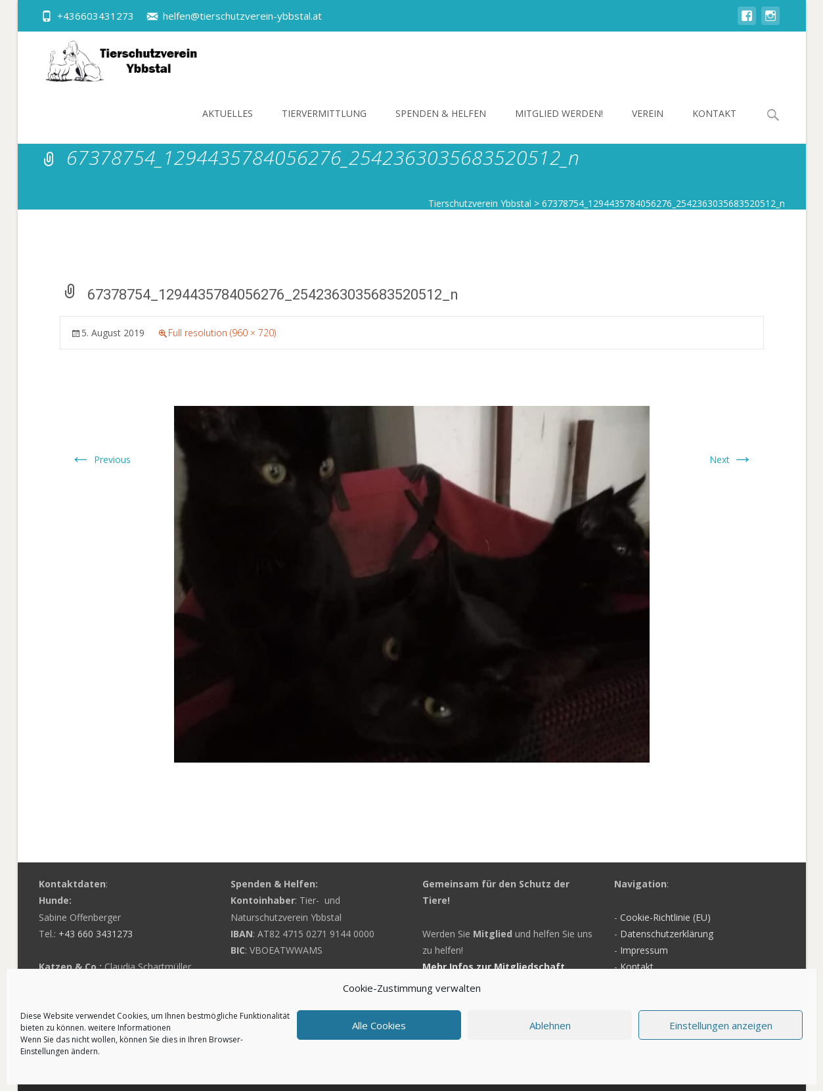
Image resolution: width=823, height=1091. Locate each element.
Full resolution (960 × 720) (222, 332)
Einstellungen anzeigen (720, 1025)
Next (731, 459)
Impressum (644, 950)
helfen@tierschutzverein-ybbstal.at (242, 15)
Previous (100, 459)
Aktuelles (227, 125)
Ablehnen (550, 1025)
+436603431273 (95, 15)
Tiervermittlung (324, 125)
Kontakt (714, 125)
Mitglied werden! (559, 125)
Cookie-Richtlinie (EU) (665, 917)
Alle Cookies (379, 1025)
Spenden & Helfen (440, 125)
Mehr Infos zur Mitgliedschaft (493, 966)
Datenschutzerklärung (666, 933)
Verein (647, 125)
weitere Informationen (129, 1027)
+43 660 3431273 (95, 933)
